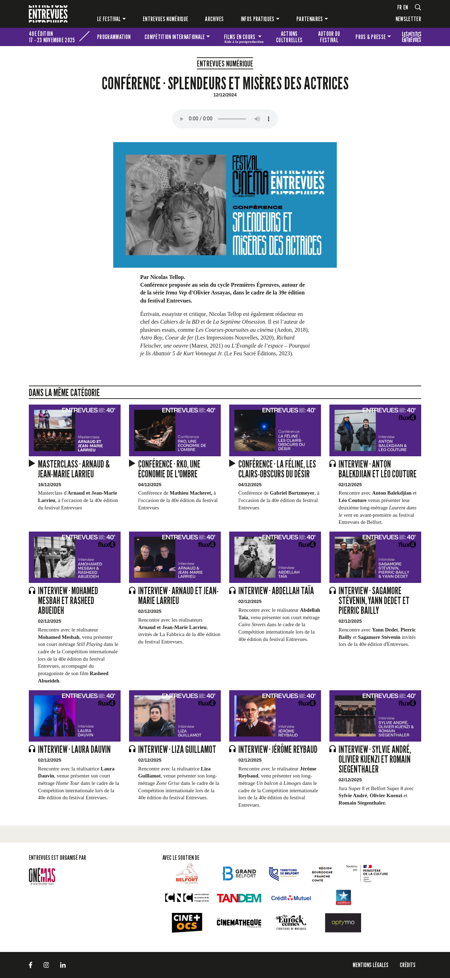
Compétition (174, 36)
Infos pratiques (258, 19)
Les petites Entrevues (411, 37)
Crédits (408, 965)
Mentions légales (370, 965)
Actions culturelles (289, 37)
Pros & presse (370, 36)
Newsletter (408, 19)
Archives (214, 19)
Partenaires (309, 19)
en (405, 7)
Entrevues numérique (165, 19)
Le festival (109, 19)
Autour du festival (329, 37)
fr (399, 7)
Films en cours (244, 38)
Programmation (113, 36)
